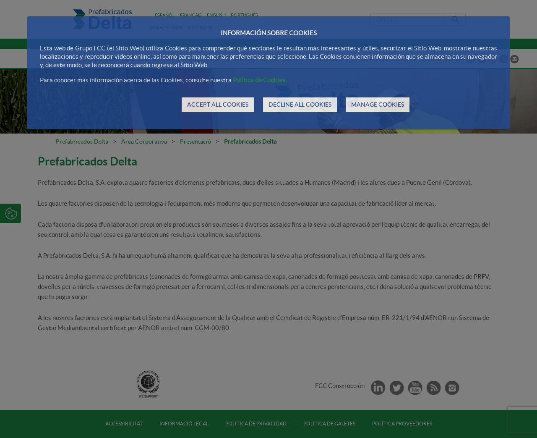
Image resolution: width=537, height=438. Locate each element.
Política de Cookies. (260, 80)
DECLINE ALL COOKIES (299, 104)
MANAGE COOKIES (377, 104)
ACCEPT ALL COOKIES (217, 104)
